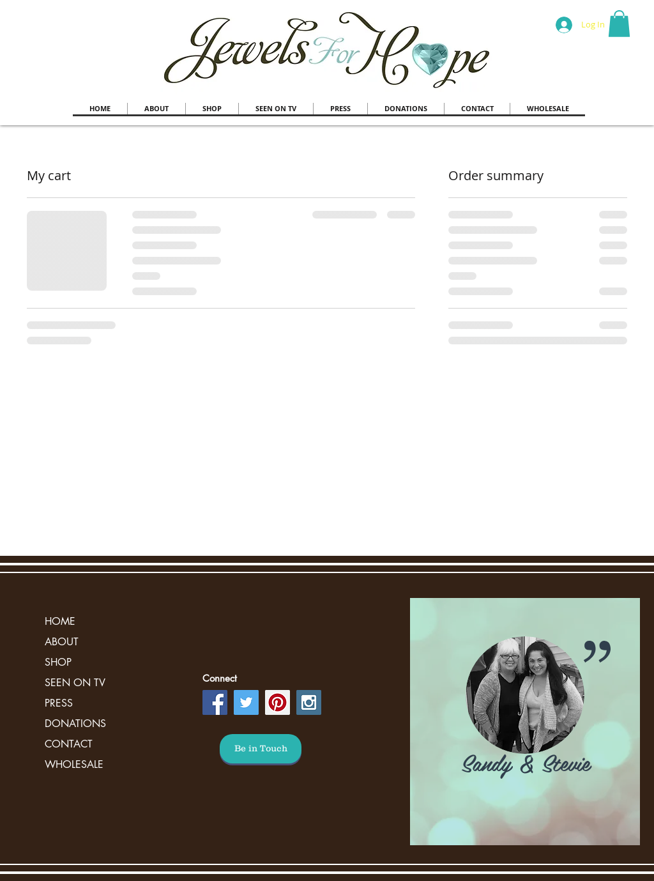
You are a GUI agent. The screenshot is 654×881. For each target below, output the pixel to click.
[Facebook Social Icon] (214, 702)
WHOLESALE (74, 764)
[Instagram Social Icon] (308, 702)
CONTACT (69, 744)
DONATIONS (75, 723)
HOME (60, 621)
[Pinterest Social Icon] (277, 702)
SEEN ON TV (75, 682)
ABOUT (62, 641)
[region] (525, 721)
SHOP (58, 662)
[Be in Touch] (260, 748)
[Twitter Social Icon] (246, 702)
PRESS (59, 703)
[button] (619, 23)
